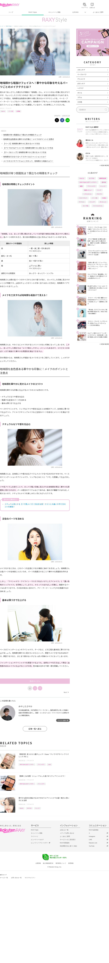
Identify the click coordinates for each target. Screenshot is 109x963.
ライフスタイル (97, 206)
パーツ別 (11, 111)
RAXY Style (33, 12)
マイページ (34, 836)
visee (49, 764)
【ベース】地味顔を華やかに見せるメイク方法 (21, 143)
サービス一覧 (4, 877)
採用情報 (70, 863)
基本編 (104, 182)
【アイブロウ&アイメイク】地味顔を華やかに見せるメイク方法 (28, 148)
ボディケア (81, 83)
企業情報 (38, 863)
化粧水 (104, 198)
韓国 (81, 186)
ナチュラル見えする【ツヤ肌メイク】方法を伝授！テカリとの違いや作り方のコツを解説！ (35, 505)
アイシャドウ (41, 764)
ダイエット (103, 202)
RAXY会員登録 (93, 830)
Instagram (92, 836)
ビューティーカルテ (37, 839)
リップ (99, 190)
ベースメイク (81, 74)
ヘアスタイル (87, 194)
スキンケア (81, 70)
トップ (11, 12)
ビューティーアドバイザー (39, 843)
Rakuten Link (93, 843)
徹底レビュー (88, 190)
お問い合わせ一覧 (16, 877)
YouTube (91, 846)
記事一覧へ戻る (34, 728)
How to (3, 111)
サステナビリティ (30, 877)
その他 (79, 102)
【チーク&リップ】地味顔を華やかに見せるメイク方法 (24, 152)
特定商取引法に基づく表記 (68, 846)
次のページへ (35, 681)
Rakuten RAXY (9, 5)
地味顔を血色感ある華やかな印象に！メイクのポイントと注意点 (28, 139)
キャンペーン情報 (54, 12)
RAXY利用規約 (64, 843)
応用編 (18, 111)
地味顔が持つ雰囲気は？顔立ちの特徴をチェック (22, 134)
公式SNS (75, 12)
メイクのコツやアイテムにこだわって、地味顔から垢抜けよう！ (28, 161)
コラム (79, 97)
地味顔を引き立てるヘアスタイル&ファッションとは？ (24, 156)
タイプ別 (85, 206)
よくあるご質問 (98, 12)
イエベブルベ (83, 198)
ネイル (79, 93)
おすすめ (29, 808)
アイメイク (8, 108)
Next (66, 692)
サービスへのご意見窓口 (68, 839)
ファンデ (92, 202)
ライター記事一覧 (63, 720)
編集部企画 (102, 178)
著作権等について (61, 863)
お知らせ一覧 (64, 830)
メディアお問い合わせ (67, 833)
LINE (90, 839)
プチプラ (99, 194)
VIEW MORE (104, 165)
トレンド (37, 808)
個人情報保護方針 (48, 863)
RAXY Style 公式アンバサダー (27, 764)
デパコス (81, 202)
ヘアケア (80, 88)
